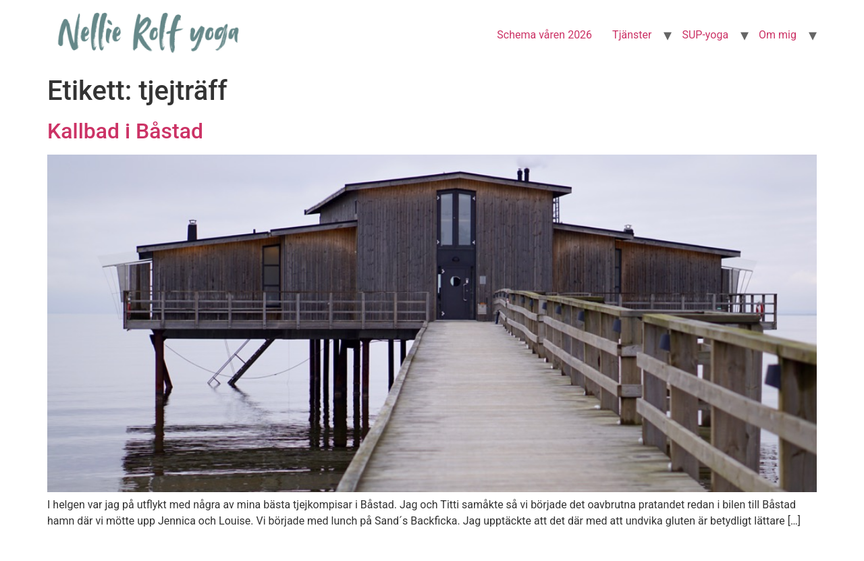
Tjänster (631, 34)
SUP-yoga (705, 34)
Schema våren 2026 (544, 34)
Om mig (777, 34)
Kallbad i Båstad (125, 131)
